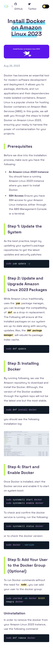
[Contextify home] (6, 6)
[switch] (45, 6)
